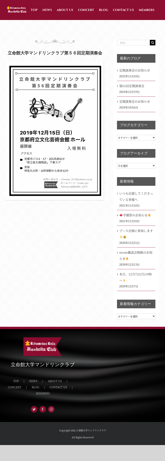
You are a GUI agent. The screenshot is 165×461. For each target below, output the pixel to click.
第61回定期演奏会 (131, 86)
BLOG (35, 387)
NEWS (33, 381)
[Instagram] (51, 409)
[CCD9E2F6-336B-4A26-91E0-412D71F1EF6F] (55, 130)
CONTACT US (58, 387)
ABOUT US (55, 381)
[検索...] (133, 42)
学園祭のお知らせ (135, 215)
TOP (16, 381)
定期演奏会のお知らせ (134, 70)
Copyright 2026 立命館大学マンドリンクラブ (82, 430)
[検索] (152, 42)
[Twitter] (34, 409)
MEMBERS (43, 393)
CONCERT (14, 387)
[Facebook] (42, 409)
